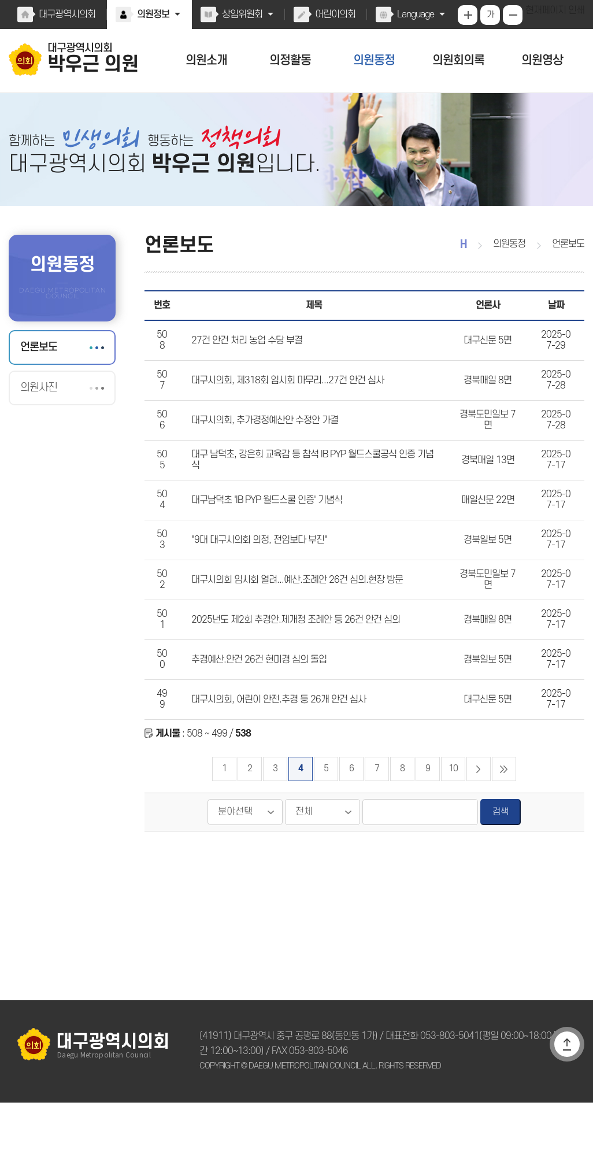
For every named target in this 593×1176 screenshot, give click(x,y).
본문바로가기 (0, 0)
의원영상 (542, 60)
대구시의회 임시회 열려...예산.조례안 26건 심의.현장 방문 (292, 630)
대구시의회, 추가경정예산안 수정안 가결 (262, 447)
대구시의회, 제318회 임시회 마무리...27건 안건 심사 (282, 402)
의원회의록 (458, 60)
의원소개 (206, 60)
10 (453, 842)
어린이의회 (333, 14)
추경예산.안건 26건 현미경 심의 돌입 (256, 721)
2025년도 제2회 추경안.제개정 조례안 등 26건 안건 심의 (289, 676)
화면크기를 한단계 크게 (469, 15)
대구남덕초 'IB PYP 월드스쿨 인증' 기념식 (264, 539)
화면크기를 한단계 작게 (514, 15)
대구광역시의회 (66, 14)
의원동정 (374, 60)
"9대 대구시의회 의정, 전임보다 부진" (257, 584)
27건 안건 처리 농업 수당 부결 (244, 356)
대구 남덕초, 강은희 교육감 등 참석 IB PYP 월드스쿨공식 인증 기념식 (312, 493)
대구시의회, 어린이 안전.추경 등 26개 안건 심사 (274, 767)
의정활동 (290, 60)
